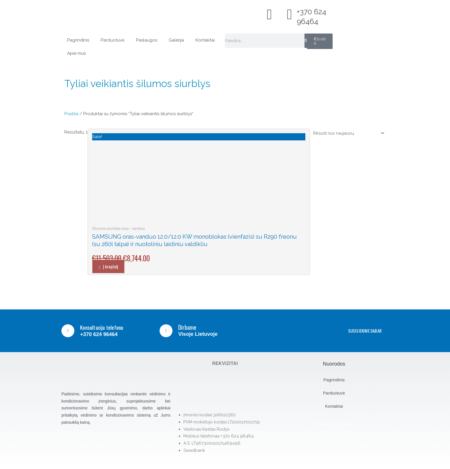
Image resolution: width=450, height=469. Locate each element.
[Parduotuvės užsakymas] (346, 133)
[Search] (305, 41)
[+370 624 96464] (289, 14)
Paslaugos (146, 40)
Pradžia (71, 113)
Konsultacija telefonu (104, 327)
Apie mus (76, 53)
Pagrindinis (78, 40)
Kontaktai (205, 40)
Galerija (176, 40)
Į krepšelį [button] (112, 266)
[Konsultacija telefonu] (68, 331)
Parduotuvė (113, 40)
